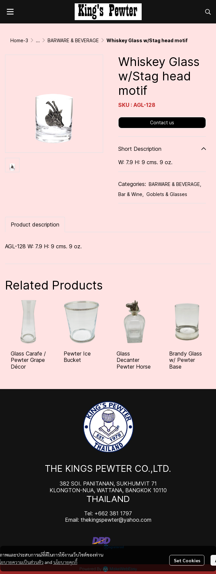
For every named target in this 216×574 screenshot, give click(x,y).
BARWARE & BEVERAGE (73, 40)
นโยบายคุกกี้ (65, 562)
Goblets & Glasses (166, 194)
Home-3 (19, 40)
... (38, 40)
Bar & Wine (131, 194)
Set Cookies (187, 560)
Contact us (162, 122)
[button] (208, 11)
